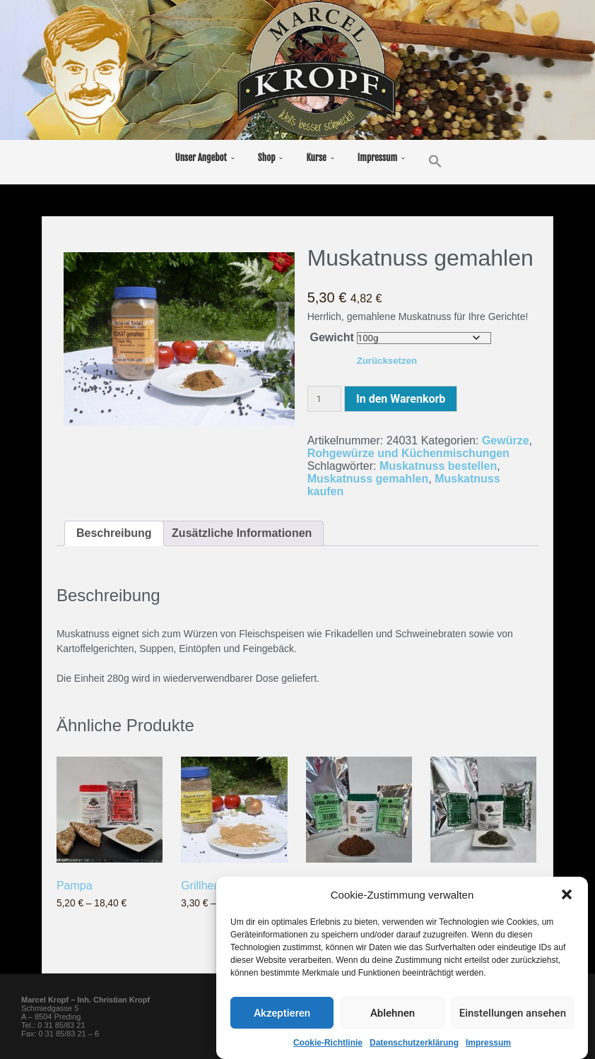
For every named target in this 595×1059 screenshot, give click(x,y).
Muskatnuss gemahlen (368, 479)
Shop (267, 157)
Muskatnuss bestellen (438, 466)
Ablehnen (392, 1013)
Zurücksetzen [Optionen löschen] (387, 360)
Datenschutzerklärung (414, 1044)
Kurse (316, 157)
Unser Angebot (201, 157)
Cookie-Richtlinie (328, 1044)
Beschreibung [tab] (114, 533)
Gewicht (332, 337)
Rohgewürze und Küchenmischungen (408, 453)
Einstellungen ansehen (512, 1013)
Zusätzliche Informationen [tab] (242, 533)
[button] (567, 896)
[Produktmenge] (324, 399)
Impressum (488, 1044)
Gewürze (505, 440)
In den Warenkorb (400, 399)
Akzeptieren (282, 1013)
